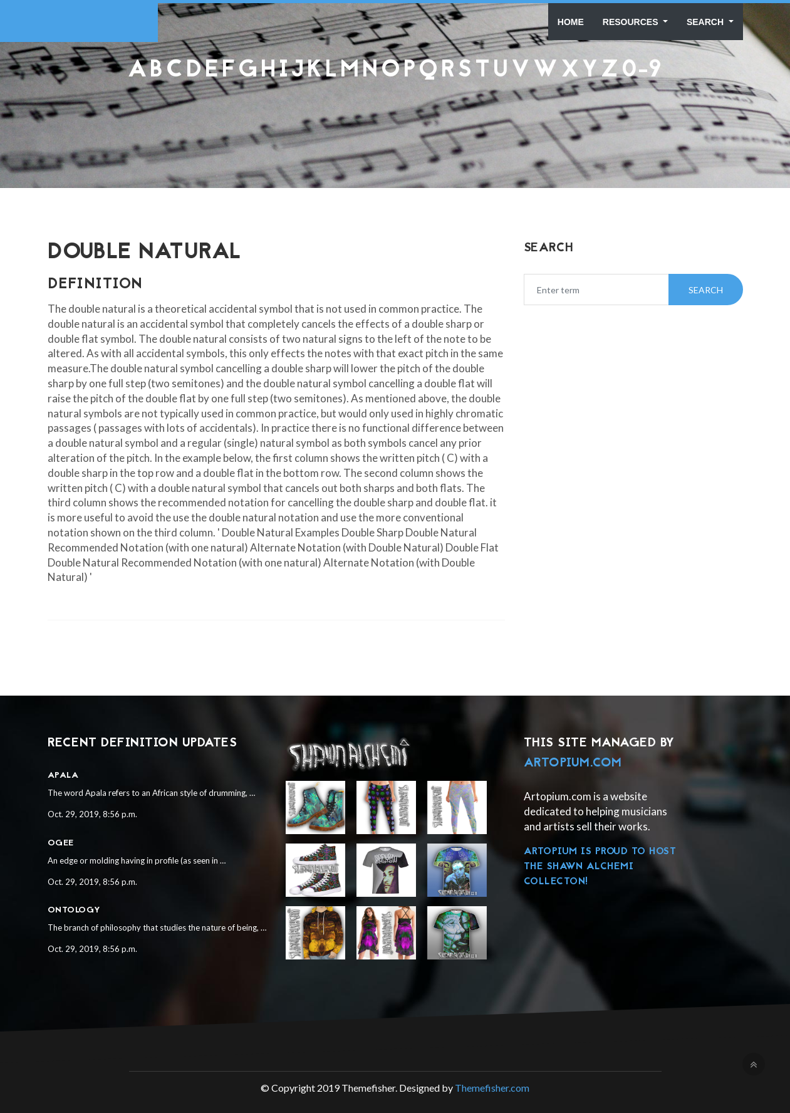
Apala (63, 775)
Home (571, 22)
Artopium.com (573, 763)
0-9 (641, 71)
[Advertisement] (395, 115)
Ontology (74, 910)
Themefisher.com (492, 1088)
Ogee (61, 843)
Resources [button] (632, 22)
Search (706, 22)
